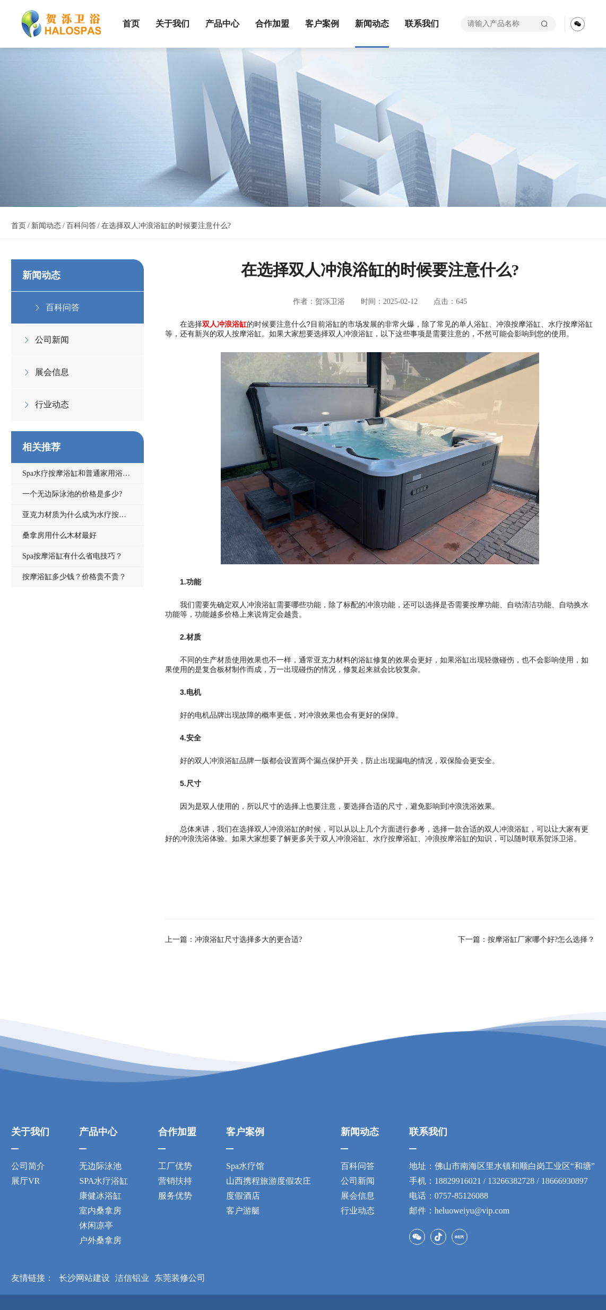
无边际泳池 (100, 1166)
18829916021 (458, 1180)
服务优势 (175, 1195)
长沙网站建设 (84, 1277)
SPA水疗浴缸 (103, 1180)
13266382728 (511, 1180)
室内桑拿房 (100, 1210)
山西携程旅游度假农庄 (268, 1180)
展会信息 (358, 1195)
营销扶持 (175, 1180)
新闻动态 (372, 23)
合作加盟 (272, 23)
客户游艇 (243, 1210)
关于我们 (172, 23)
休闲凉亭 (96, 1225)
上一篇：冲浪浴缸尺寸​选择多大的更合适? (233, 940)
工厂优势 (175, 1166)
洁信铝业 (132, 1277)
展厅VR (25, 1180)
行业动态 (358, 1210)
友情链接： (32, 1277)
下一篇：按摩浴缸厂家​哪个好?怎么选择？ (526, 940)
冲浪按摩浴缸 (447, 838)
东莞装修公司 (179, 1277)
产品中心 (222, 23)
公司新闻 (358, 1180)
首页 (131, 23)
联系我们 (422, 23)
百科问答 (81, 226)
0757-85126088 (461, 1195)
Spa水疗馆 (245, 1166)
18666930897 (564, 1180)
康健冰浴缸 (100, 1195)
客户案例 (322, 23)
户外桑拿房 (100, 1240)
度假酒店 (243, 1195)
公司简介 (28, 1166)
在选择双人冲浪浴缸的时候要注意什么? (166, 226)
